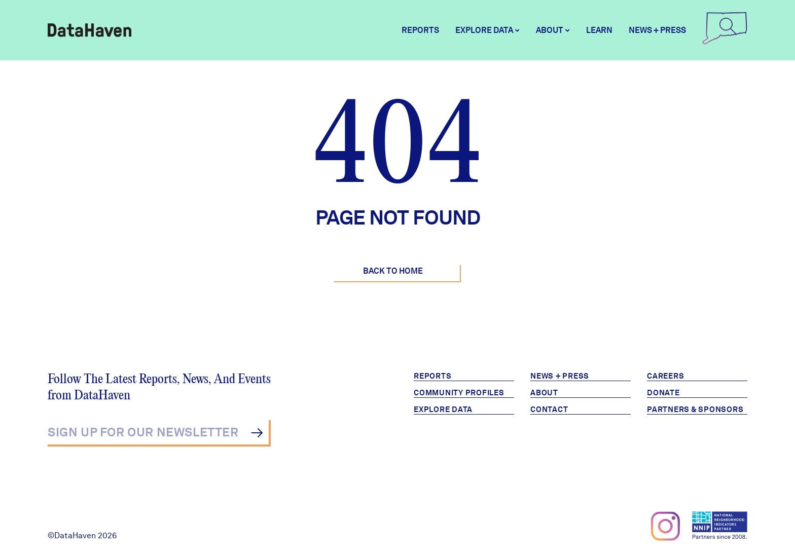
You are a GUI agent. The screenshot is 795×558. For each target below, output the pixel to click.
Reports (420, 30)
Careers (665, 376)
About (544, 392)
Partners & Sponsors (695, 409)
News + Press (657, 30)
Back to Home (393, 271)
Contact (549, 409)
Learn (599, 30)
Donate (663, 392)
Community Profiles (459, 392)
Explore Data (443, 409)
